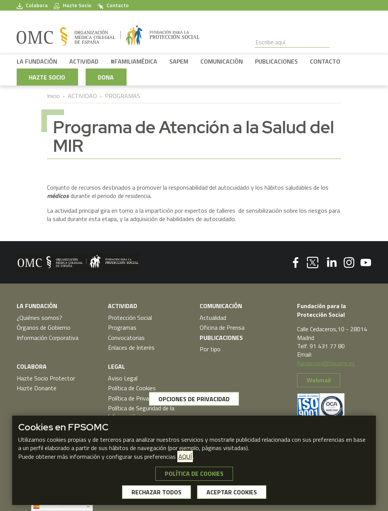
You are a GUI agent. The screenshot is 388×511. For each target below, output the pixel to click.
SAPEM (178, 61)
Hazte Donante (36, 388)
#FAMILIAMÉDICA (134, 61)
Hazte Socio (72, 5)
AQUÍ (185, 456)
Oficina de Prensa (222, 327)
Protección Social (130, 317)
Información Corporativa (47, 337)
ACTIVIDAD (84, 61)
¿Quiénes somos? (39, 317)
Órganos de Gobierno (43, 327)
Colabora (32, 5)
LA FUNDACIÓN (37, 61)
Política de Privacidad (135, 398)
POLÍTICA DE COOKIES (194, 473)
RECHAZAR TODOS (156, 492)
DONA (106, 77)
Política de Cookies (132, 388)
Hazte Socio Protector (46, 378)
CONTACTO (325, 61)
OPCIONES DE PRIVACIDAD (194, 399)
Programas (122, 327)
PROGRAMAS (122, 95)
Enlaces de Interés (131, 347)
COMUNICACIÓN (221, 61)
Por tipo (210, 349)
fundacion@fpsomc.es (326, 363)
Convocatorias (126, 337)
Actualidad (213, 317)
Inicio (53, 95)
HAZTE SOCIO (47, 77)
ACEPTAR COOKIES (232, 492)
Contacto (113, 5)
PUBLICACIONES (276, 61)
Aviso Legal (123, 378)
